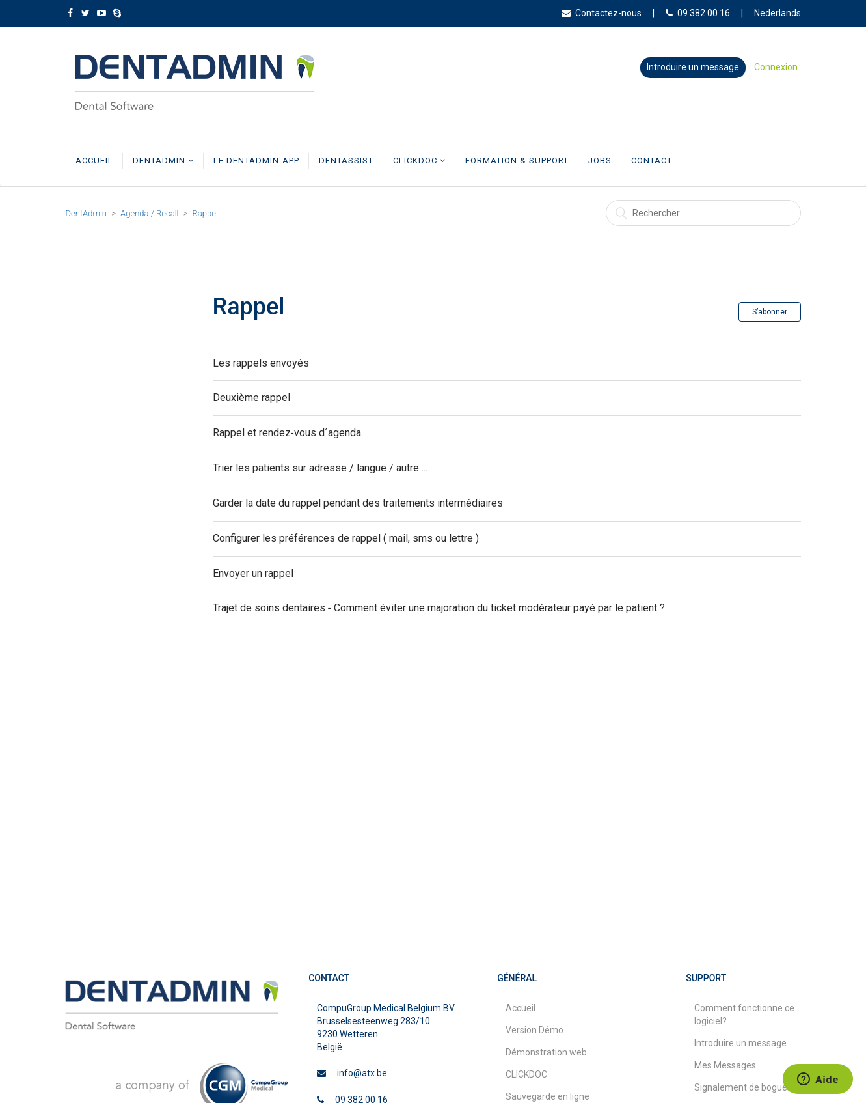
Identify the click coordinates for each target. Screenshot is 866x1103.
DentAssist (346, 160)
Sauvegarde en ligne (547, 1096)
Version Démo (534, 1030)
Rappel (205, 213)
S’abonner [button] (769, 311)
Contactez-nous (602, 13)
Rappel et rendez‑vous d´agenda (287, 432)
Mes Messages (725, 1065)
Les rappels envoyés (261, 363)
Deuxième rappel (251, 397)
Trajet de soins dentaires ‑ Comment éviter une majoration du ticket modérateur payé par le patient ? (439, 608)
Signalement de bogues (743, 1087)
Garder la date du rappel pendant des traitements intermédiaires (358, 503)
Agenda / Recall (149, 213)
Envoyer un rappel (253, 573)
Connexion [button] (776, 67)
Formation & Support (517, 160)
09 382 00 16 (698, 13)
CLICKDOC (419, 160)
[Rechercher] (703, 213)
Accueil (94, 160)
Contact (651, 160)
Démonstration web (546, 1052)
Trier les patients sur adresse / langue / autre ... (320, 468)
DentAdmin (163, 160)
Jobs (600, 160)
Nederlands (777, 13)
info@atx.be (362, 1073)
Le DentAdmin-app (256, 160)
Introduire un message (693, 67)
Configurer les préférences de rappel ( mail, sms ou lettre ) (346, 538)
